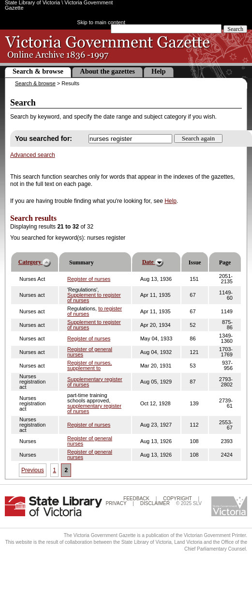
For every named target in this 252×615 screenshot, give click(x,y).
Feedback (136, 498)
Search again (198, 138)
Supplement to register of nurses (94, 297)
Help (158, 71)
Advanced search (32, 155)
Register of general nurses (89, 351)
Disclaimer (155, 503)
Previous (32, 470)
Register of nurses (88, 279)
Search (235, 29)
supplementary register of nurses (94, 408)
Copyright (177, 498)
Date (152, 263)
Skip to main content (101, 22)
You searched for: (43, 138)
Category (34, 263)
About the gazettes (107, 71)
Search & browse (38, 71)
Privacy (115, 503)
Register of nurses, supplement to (89, 365)
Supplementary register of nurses (94, 381)
